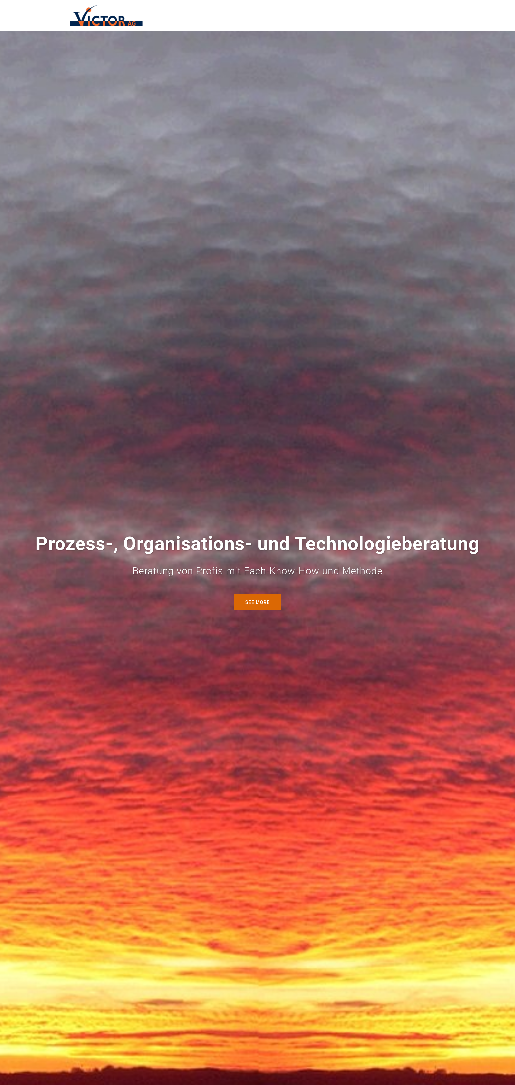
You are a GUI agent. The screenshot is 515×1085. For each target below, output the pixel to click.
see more (257, 602)
